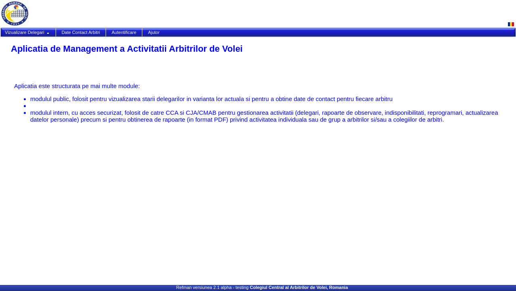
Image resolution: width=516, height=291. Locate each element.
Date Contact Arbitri (81, 32)
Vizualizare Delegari (27, 32)
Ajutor (154, 32)
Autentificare (124, 32)
